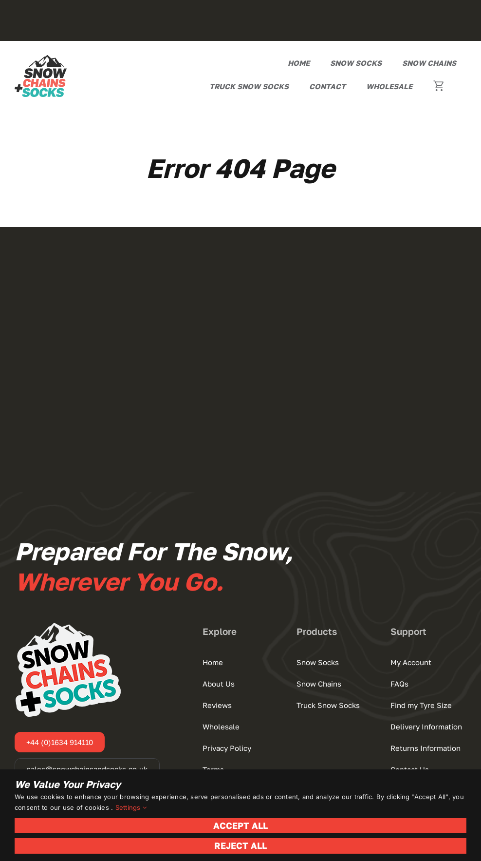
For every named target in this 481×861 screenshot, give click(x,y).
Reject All (240, 845)
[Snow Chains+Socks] (41, 59)
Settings (131, 807)
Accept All (240, 825)
